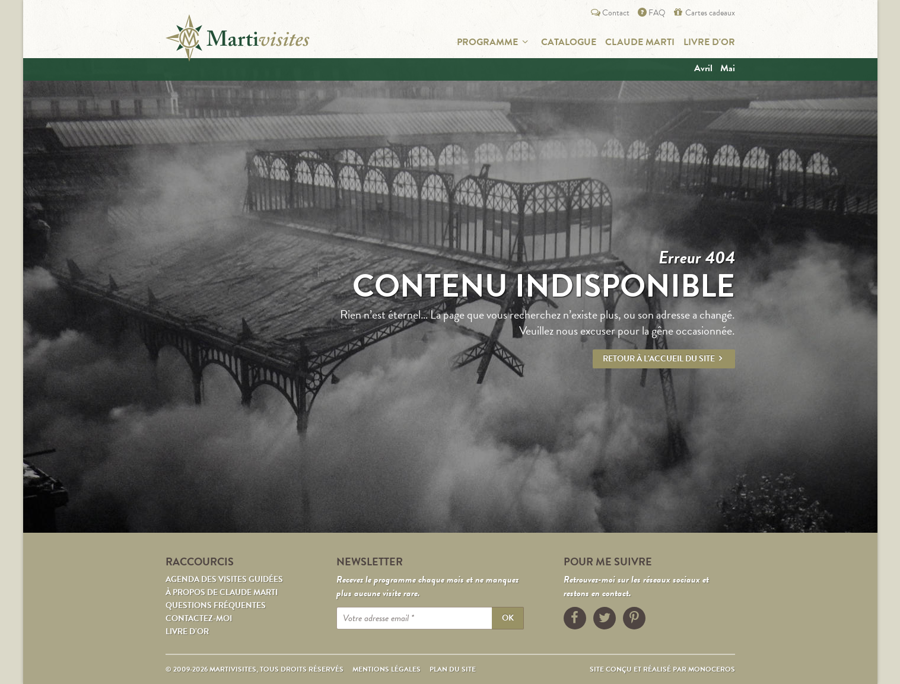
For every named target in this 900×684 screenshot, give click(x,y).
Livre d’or (187, 631)
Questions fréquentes (216, 605)
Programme (494, 42)
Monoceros (711, 669)
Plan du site (453, 669)
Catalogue (568, 42)
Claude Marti (640, 42)
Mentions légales (386, 669)
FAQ (650, 13)
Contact (609, 13)
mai (727, 68)
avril (703, 68)
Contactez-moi (199, 618)
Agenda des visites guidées (224, 579)
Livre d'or (709, 42)
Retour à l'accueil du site (664, 358)
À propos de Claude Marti (222, 592)
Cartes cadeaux (703, 13)
